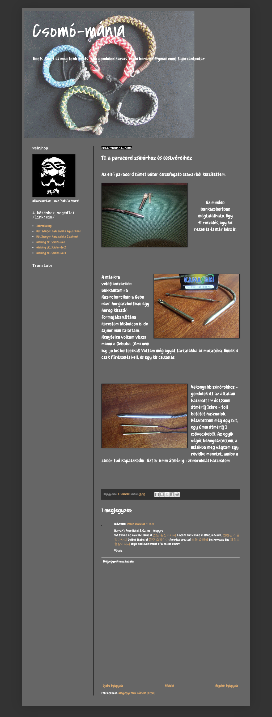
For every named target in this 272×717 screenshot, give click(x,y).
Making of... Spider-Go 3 (51, 253)
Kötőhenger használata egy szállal (58, 231)
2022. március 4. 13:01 (140, 524)
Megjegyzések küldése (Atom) (136, 693)
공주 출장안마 (159, 540)
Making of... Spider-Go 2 (51, 247)
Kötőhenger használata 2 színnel (57, 236)
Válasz (118, 550)
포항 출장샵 (200, 540)
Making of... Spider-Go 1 (50, 242)
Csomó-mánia (78, 30)
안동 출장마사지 (164, 535)
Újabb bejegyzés (113, 686)
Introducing (44, 226)
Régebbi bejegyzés (226, 686)
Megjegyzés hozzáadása (118, 561)
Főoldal (169, 686)
